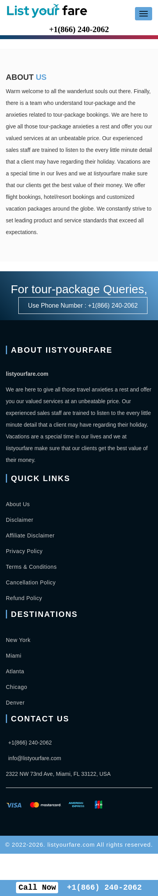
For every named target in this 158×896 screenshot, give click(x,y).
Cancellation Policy (31, 582)
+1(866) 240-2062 (79, 29)
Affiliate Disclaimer (30, 535)
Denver (15, 702)
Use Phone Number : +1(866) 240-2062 (83, 305)
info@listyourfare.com (34, 758)
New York (18, 640)
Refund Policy (24, 598)
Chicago (16, 687)
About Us (18, 504)
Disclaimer (19, 520)
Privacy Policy (24, 551)
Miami (13, 656)
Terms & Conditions (31, 567)
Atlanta (15, 671)
